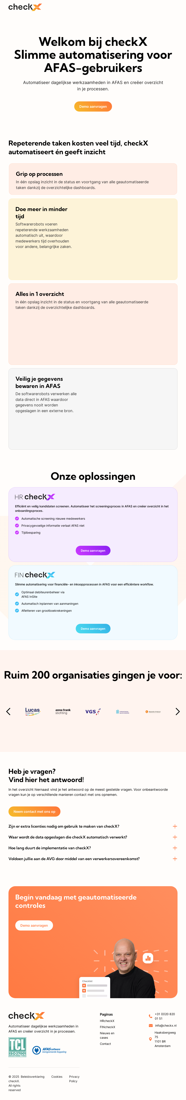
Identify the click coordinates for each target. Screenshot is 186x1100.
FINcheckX (107, 1027)
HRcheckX (107, 1021)
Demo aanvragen (93, 106)
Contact (105, 1043)
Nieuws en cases (107, 1035)
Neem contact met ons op (34, 811)
